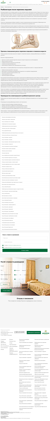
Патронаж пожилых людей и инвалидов (9, 152)
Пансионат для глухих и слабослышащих (9, 129)
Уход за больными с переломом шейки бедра (11, 200)
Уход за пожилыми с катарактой (8, 147)
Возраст (2, 280)
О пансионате (3, 339)
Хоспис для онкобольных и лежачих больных (10, 137)
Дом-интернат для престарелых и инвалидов (10, 208)
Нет (20, 289)
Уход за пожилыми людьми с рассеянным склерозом (12, 165)
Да (16, 289)
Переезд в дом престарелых (7, 155)
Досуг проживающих (5, 345)
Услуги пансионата (4, 347)
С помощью (26, 289)
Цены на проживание (13, 346)
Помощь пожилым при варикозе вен (9, 175)
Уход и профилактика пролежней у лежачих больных (12, 160)
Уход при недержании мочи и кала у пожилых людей (12, 170)
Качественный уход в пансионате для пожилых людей (12, 185)
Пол (1, 284)
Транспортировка (12, 344)
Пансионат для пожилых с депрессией (9, 119)
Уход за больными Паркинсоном (8, 240)
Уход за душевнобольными (7, 132)
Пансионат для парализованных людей (9, 182)
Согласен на (12, 261)
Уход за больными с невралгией (8, 220)
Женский (18, 284)
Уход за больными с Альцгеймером (9, 223)
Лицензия (11, 348)
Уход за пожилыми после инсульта (8, 213)
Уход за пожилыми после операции (9, 122)
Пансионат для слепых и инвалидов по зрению (11, 187)
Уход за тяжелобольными (7, 195)
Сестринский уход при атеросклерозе (9, 235)
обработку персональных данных (15, 261)
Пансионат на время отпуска (7, 172)
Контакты (11, 339)
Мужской (24, 284)
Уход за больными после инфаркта (8, 230)
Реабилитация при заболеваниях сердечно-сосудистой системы (14, 198)
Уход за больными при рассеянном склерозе (10, 243)
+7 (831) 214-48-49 (44, 1)
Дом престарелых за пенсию (7, 205)
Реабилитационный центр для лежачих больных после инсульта (14, 134)
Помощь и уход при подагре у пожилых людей (11, 167)
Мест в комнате (4, 293)
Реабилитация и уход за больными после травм (11, 225)
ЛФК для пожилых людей (7, 180)
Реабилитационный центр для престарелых (10, 127)
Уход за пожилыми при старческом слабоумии (11, 150)
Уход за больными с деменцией (8, 218)
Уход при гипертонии (6, 157)
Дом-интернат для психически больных (9, 193)
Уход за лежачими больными (7, 210)
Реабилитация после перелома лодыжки (10, 124)
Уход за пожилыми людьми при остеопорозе (10, 162)
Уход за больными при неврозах (8, 233)
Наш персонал (3, 344)
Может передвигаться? (6, 289)
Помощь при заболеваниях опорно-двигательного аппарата (13, 190)
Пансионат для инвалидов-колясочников (10, 117)
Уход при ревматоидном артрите (8, 177)
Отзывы (10, 342)
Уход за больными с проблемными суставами (10, 228)
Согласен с (12, 259)
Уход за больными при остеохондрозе (9, 238)
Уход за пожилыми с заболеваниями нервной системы (12, 145)
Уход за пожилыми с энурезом (8, 140)
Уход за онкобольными (6, 203)
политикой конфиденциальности (14, 259)
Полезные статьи (12, 341)
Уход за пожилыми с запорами (8, 142)
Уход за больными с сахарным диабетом (9, 215)
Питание (2, 349)
